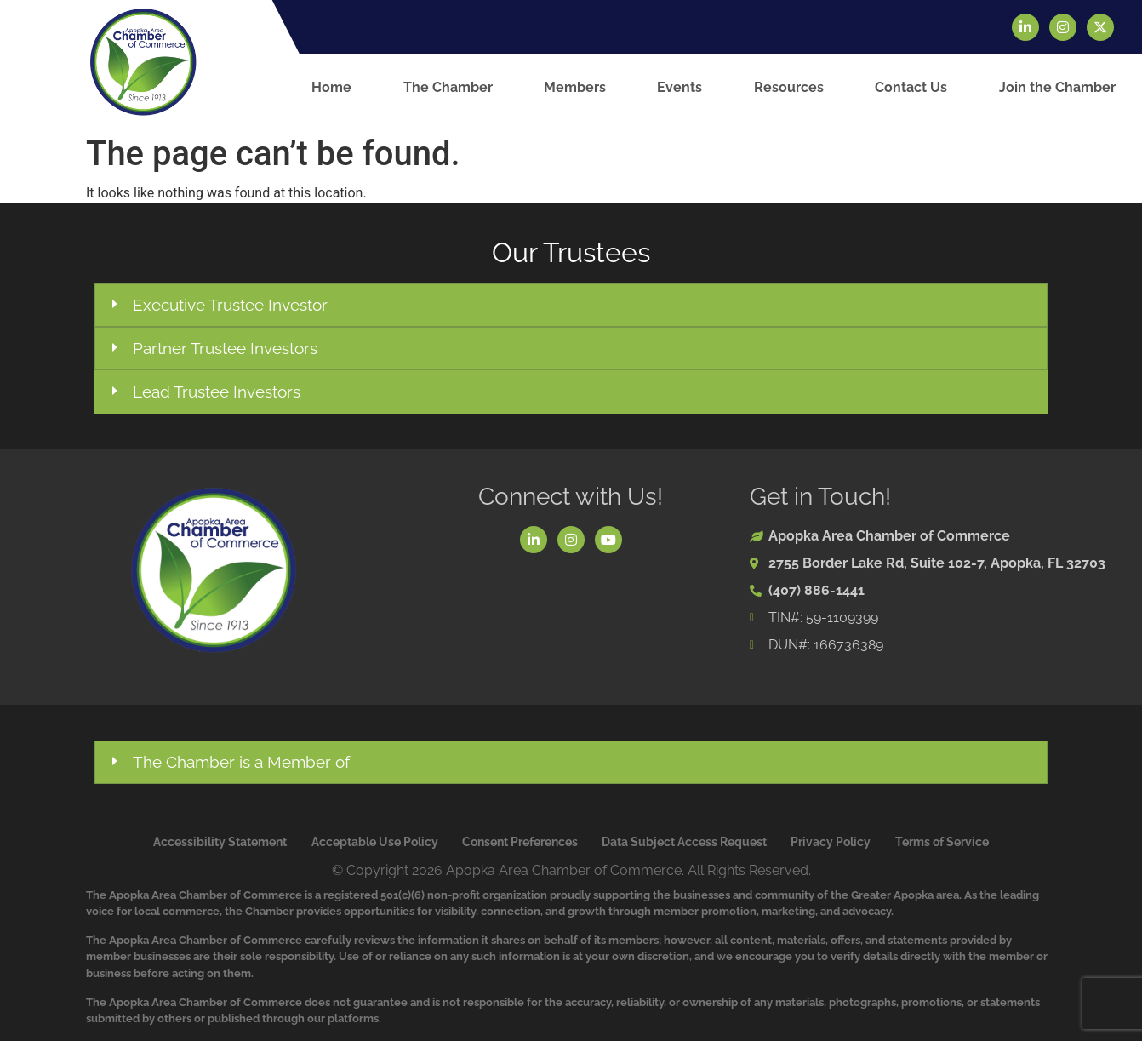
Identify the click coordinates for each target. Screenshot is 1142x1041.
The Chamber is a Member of (241, 761)
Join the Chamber (1057, 87)
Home (331, 87)
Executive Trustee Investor (230, 304)
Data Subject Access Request (684, 842)
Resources (789, 87)
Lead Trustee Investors (216, 391)
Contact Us (911, 87)
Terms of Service (942, 842)
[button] (571, 305)
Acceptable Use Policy (374, 842)
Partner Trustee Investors (225, 348)
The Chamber (448, 87)
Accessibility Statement (220, 842)
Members (575, 87)
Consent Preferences (520, 842)
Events (679, 87)
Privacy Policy (831, 842)
